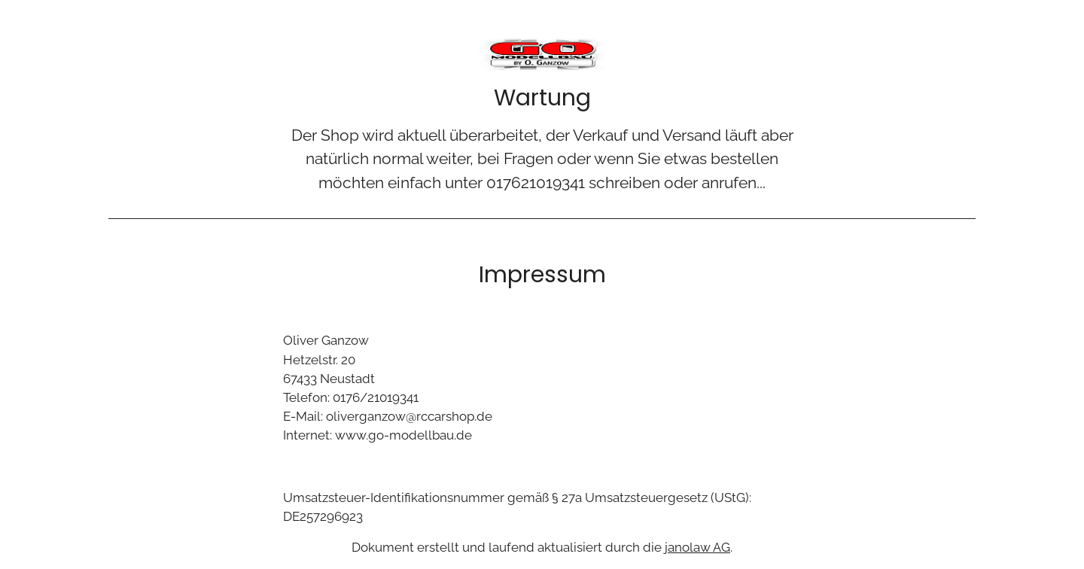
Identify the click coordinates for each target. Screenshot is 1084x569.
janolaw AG (697, 547)
